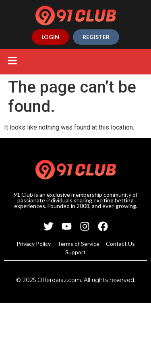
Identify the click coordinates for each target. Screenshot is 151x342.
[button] (12, 61)
